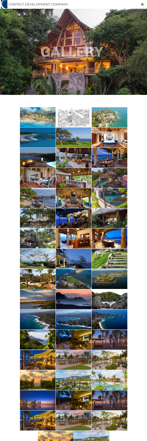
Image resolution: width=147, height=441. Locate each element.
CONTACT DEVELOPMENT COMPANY (38, 4)
